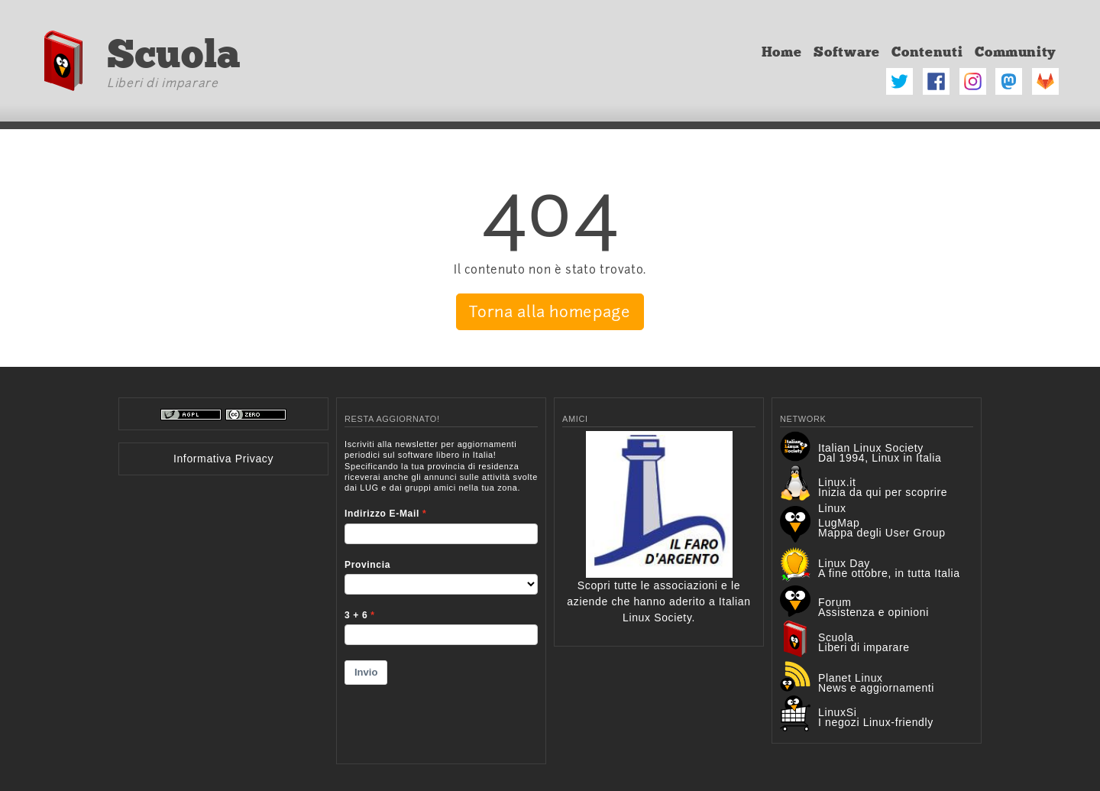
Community (1015, 52)
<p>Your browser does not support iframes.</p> (441, 591)
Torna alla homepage (549, 312)
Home (782, 52)
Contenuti (926, 52)
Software (846, 52)
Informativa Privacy (223, 458)
